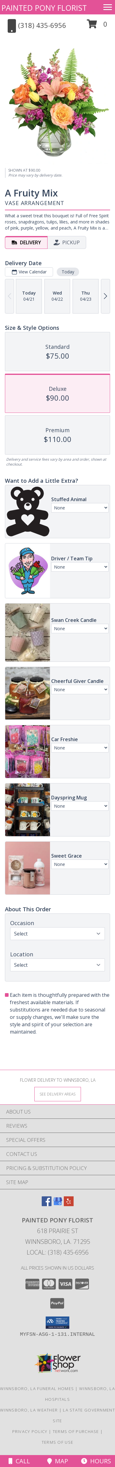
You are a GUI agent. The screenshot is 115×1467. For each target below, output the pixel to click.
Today (68, 272)
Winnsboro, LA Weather (29, 1410)
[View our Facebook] (47, 1204)
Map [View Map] (57, 1461)
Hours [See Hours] (96, 1461)
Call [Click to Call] (19, 1461)
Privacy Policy (30, 1431)
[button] (97, 26)
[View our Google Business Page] (58, 1204)
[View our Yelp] (69, 1204)
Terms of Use (58, 1442)
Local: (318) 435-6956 (58, 1252)
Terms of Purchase (76, 1431)
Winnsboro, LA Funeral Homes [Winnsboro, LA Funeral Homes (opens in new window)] (37, 1388)
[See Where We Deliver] (57, 1094)
